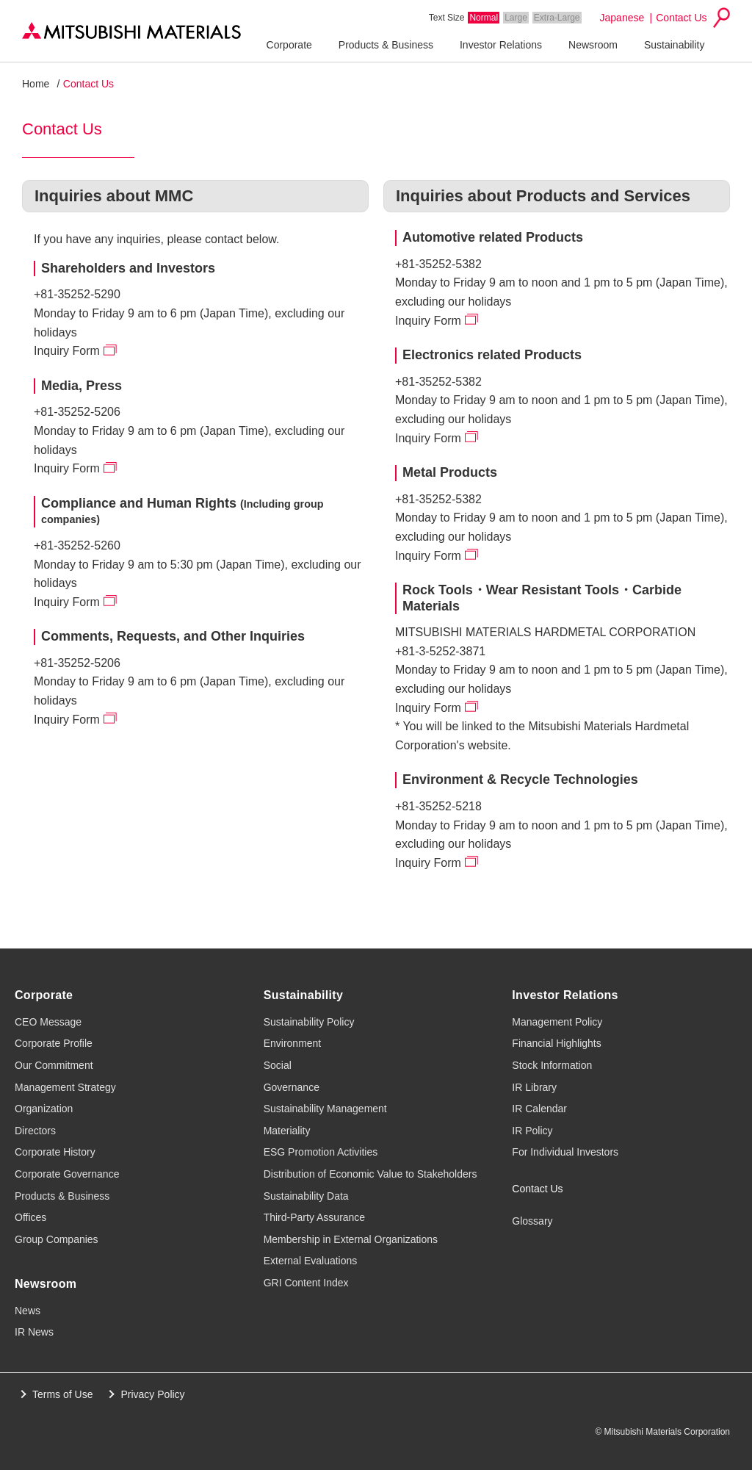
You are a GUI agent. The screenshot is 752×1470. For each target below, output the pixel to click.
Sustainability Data (306, 1196)
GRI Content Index (306, 1283)
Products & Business (386, 45)
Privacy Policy (152, 1394)
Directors (35, 1130)
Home (35, 84)
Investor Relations (501, 45)
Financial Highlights (556, 1043)
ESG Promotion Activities (321, 1152)
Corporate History (55, 1152)
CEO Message (48, 1022)
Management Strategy (65, 1087)
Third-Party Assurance (315, 1217)
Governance (291, 1087)
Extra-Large (557, 17)
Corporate (289, 45)
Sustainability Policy (309, 1022)
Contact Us (681, 18)
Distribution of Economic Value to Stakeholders (370, 1174)
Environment (293, 1043)
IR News (34, 1332)
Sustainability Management (325, 1108)
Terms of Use (62, 1394)
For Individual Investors (565, 1152)
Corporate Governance (67, 1174)
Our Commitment (54, 1065)
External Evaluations (311, 1261)
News (27, 1310)
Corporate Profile (54, 1043)
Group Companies (56, 1239)
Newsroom (593, 45)
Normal (483, 17)
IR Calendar (539, 1108)
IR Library (534, 1087)
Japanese (622, 18)
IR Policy (532, 1130)
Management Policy (557, 1022)
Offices (30, 1217)
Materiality (287, 1130)
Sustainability (674, 45)
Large (516, 17)
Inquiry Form (67, 351)
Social (278, 1065)
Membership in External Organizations (351, 1239)
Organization (44, 1108)
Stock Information (552, 1065)
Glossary (532, 1221)
